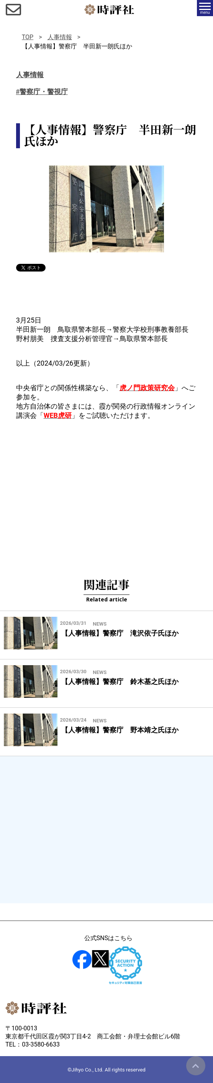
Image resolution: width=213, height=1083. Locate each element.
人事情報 (60, 37)
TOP (27, 37)
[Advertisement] (106, 489)
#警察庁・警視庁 (42, 92)
